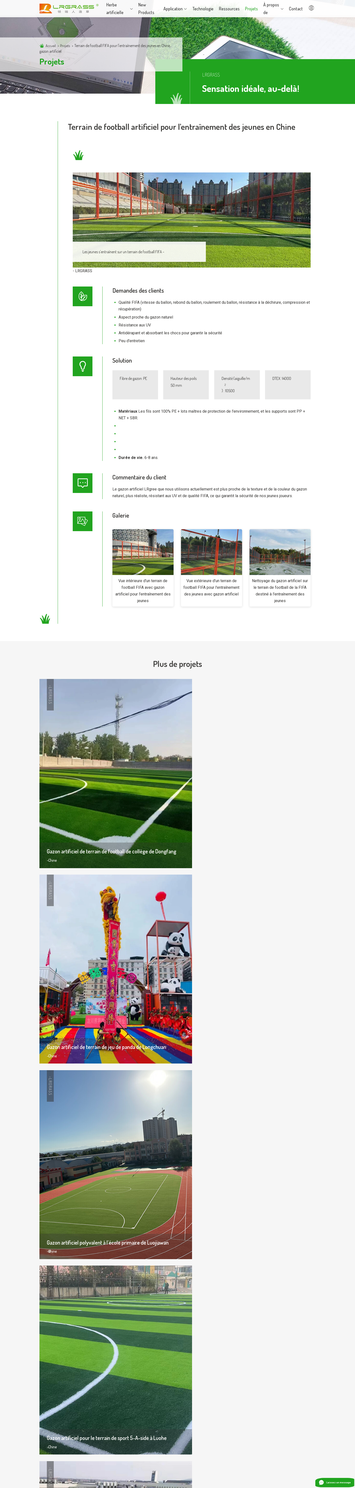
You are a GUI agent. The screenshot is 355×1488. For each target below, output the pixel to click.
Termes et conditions (277, 1480)
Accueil (51, 45)
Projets (66, 45)
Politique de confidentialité (232, 1480)
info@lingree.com (255, 1437)
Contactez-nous (244, 1398)
